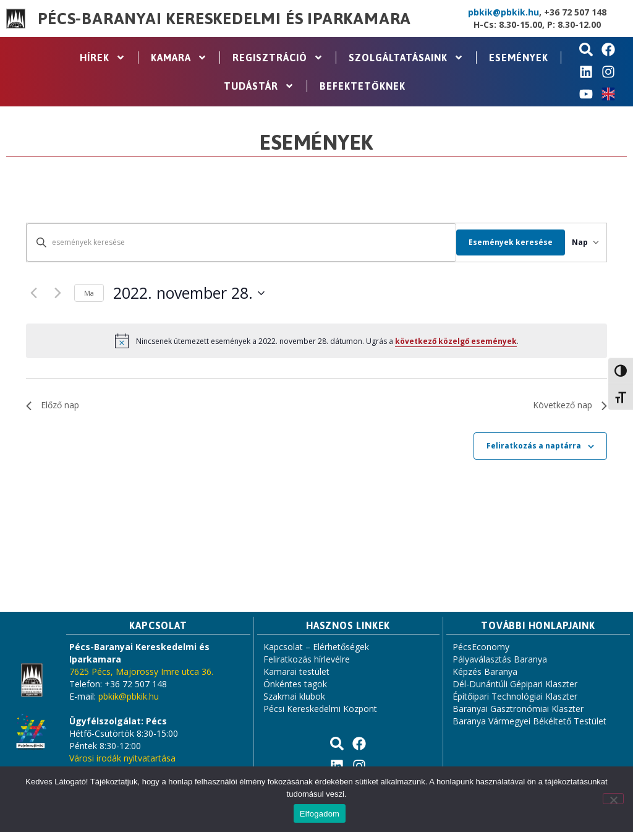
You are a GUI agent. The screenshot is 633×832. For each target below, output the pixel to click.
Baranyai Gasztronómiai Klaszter (518, 708)
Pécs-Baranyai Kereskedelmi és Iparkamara (224, 18)
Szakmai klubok (294, 696)
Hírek (102, 57)
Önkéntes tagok (295, 684)
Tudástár (259, 86)
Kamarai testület (296, 671)
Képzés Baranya (484, 671)
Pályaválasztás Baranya (499, 659)
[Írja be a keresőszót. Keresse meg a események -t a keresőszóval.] (234, 242)
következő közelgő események (456, 341)
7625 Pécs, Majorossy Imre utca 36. (141, 671)
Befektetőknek (363, 86)
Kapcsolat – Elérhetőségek (316, 647)
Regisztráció (277, 57)
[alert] (316, 341)
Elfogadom (319, 813)
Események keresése (495, 242)
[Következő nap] (57, 293)
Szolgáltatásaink (406, 57)
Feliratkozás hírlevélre (306, 659)
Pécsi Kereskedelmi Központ (320, 708)
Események (518, 57)
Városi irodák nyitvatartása (122, 758)
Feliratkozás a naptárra (533, 445)
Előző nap (52, 405)
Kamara (179, 57)
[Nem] (613, 798)
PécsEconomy (480, 647)
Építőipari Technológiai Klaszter (514, 696)
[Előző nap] (33, 293)
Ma (89, 293)
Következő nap (570, 405)
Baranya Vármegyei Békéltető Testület (529, 721)
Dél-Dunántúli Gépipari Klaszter (514, 684)
